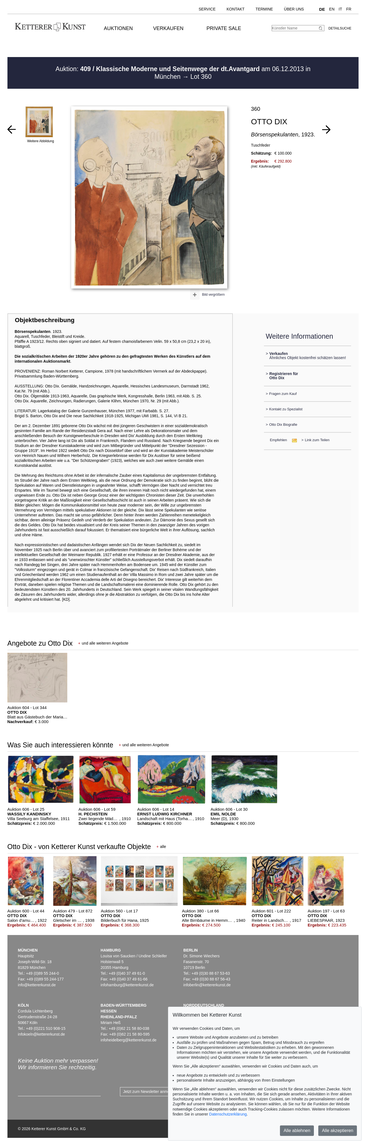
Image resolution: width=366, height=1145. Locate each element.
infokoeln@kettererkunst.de (41, 1034)
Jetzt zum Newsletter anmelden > (151, 1091)
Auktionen (118, 28)
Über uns (294, 9)
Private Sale (224, 28)
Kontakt (236, 9)
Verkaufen (168, 28)
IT (340, 9)
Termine (264, 9)
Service (207, 9)
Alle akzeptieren (337, 1130)
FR (348, 9)
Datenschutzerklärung (228, 1114)
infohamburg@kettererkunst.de (127, 985)
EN (331, 9)
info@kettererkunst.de (37, 985)
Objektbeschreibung (44, 320)
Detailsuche (339, 28)
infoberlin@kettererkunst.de (207, 985)
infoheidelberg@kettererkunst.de (129, 1040)
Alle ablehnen (297, 1130)
